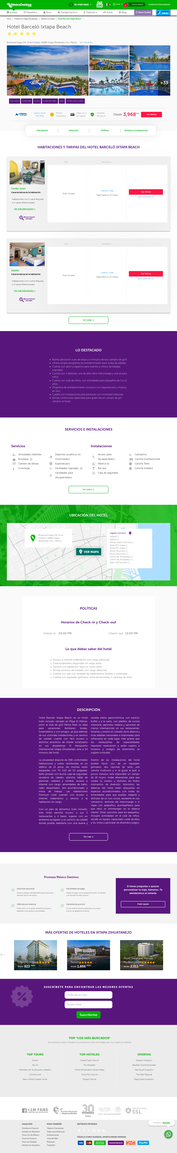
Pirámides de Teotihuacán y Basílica (35, 1069)
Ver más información (24, 209)
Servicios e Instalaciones (136, 130)
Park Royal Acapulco (144, 1069)
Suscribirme (88, 1014)
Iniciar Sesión (137, 4)
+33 (164, 82)
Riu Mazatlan (89, 1064)
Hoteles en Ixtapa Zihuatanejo (26, 19)
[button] (71, 12)
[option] (35, 955)
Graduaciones (53, 1134)
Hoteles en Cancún (30, 1127)
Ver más (89, 836)
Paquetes (51, 1141)
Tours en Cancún (29, 1138)
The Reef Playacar (144, 1074)
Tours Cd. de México (30, 1134)
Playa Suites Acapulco (144, 1078)
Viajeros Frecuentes (55, 1127)
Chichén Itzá (35, 1074)
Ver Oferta (151, 114)
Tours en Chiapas (29, 1141)
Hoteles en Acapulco (31, 1144)
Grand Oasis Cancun (89, 1059)
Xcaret (35, 1059)
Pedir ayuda (143, 903)
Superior (15, 270)
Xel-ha (35, 1064)
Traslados (51, 1144)
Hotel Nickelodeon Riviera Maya (89, 1069)
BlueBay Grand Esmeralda (144, 1064)
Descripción (42, 130)
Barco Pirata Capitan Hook (35, 1078)
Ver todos (88, 489)
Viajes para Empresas (56, 1131)
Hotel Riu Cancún (89, 1074)
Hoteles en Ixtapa (47, 19)
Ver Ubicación (86, 42)
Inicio (9, 19)
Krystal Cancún (89, 1078)
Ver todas (88, 319)
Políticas (105, 130)
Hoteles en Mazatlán (31, 1131)
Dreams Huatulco (144, 1059)
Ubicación (73, 130)
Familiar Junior (18, 188)
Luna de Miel (52, 1138)
